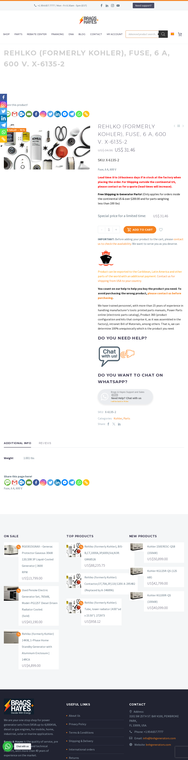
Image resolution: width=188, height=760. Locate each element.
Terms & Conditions (81, 732)
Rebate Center (37, 34)
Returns (74, 758)
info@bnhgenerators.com (159, 738)
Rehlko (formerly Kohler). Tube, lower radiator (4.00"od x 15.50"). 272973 (102, 609)
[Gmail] (14, 114)
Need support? (143, 5)
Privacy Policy (77, 724)
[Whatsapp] (79, 114)
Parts (18, 34)
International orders (82, 749)
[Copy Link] (86, 114)
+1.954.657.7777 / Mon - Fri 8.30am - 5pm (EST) (62, 5)
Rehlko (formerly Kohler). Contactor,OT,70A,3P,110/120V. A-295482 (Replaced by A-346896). (109, 583)
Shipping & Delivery (81, 741)
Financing (57, 34)
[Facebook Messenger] (65, 114)
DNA (71, 34)
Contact (96, 34)
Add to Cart (140, 229)
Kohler (118, 418)
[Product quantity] (109, 229)
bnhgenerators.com (158, 744)
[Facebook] (36, 114)
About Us (74, 715)
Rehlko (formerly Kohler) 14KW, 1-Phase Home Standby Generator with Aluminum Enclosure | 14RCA (38, 646)
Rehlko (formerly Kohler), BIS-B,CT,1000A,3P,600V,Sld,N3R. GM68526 (103, 553)
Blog (82, 34)
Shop (6, 34)
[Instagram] (43, 114)
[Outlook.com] (22, 114)
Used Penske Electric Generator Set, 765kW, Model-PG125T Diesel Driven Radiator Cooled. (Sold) (39, 603)
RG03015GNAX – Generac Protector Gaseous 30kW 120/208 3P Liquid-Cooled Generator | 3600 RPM (37, 559)
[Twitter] (50, 114)
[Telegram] (72, 114)
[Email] (29, 114)
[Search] (163, 34)
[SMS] (7, 482)
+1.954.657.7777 (153, 732)
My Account (115, 34)
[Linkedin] (57, 114)
